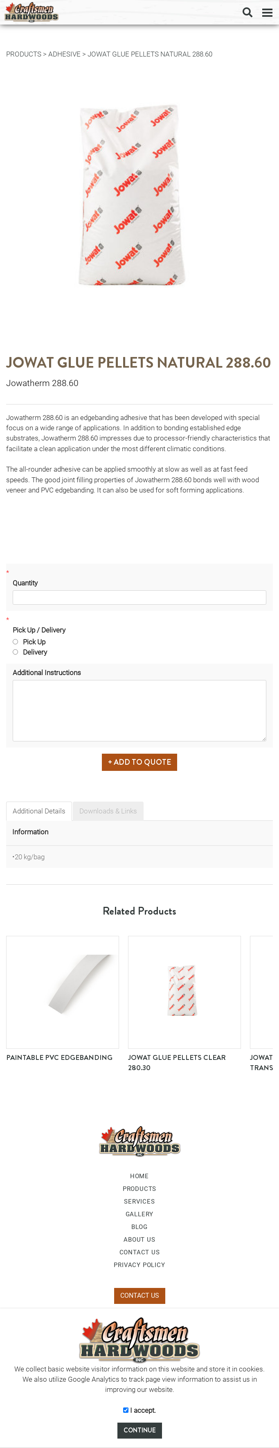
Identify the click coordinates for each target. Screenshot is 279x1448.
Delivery (30, 652)
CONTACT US (139, 1252)
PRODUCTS (23, 54)
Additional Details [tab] (39, 811)
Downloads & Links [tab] (108, 811)
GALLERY (140, 1214)
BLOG (139, 1227)
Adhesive (64, 54)
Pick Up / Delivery (39, 630)
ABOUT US (139, 1239)
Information (30, 832)
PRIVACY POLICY (139, 1265)
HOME (139, 1176)
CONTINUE (140, 1430)
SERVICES (139, 1201)
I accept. (139, 1410)
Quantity (25, 583)
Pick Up (29, 642)
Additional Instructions (47, 673)
